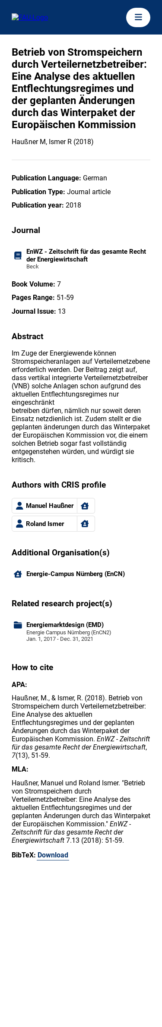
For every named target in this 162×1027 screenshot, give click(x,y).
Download (53, 855)
